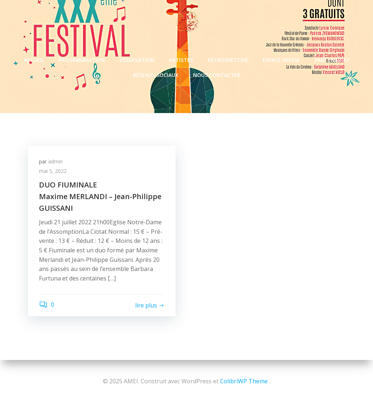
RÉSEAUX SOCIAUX (155, 74)
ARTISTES (181, 60)
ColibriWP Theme (244, 381)
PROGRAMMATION (82, 60)
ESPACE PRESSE (281, 60)
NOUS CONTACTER (216, 74)
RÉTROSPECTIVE (228, 60)
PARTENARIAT (332, 60)
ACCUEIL (34, 60)
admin (55, 161)
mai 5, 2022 (53, 170)
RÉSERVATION (136, 60)
